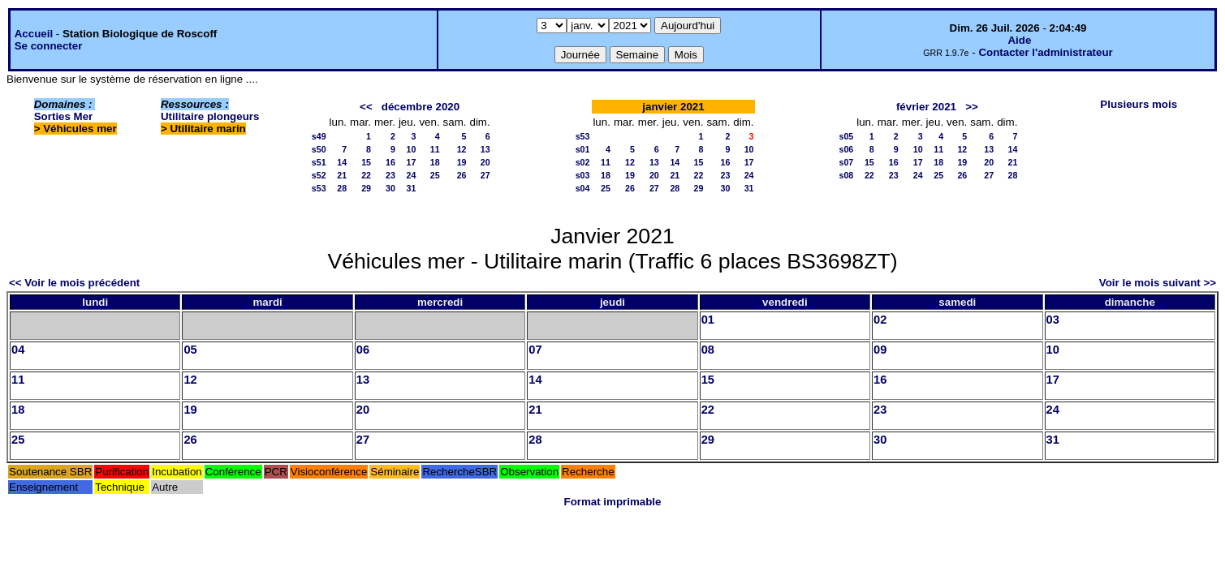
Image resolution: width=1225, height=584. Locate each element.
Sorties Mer (63, 116)
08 (707, 349)
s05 (846, 136)
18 (435, 162)
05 (189, 349)
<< (366, 107)
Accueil (34, 34)
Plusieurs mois (1138, 104)
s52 (319, 175)
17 (411, 162)
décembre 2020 (420, 107)
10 (411, 149)
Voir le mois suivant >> (1157, 283)
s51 (319, 162)
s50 (319, 149)
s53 (319, 188)
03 (1052, 319)
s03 (583, 175)
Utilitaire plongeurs (210, 116)
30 (390, 188)
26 (462, 175)
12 (462, 149)
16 (390, 162)
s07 (846, 162)
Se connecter (49, 46)
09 (879, 349)
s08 (846, 175)
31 (411, 188)
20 (485, 162)
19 (462, 162)
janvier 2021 (673, 107)
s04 (583, 188)
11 (435, 149)
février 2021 (926, 107)
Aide (1019, 40)
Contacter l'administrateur (1045, 52)
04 (17, 349)
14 (342, 162)
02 (879, 319)
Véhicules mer (79, 128)
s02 (583, 162)
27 (485, 175)
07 (534, 349)
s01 (583, 149)
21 (342, 175)
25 (435, 175)
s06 (846, 149)
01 (707, 319)
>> (971, 107)
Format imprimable (613, 502)
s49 (319, 136)
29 (366, 188)
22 (366, 175)
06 (362, 349)
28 (342, 188)
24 (411, 175)
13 (485, 149)
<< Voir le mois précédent (74, 283)
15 (366, 162)
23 (390, 175)
